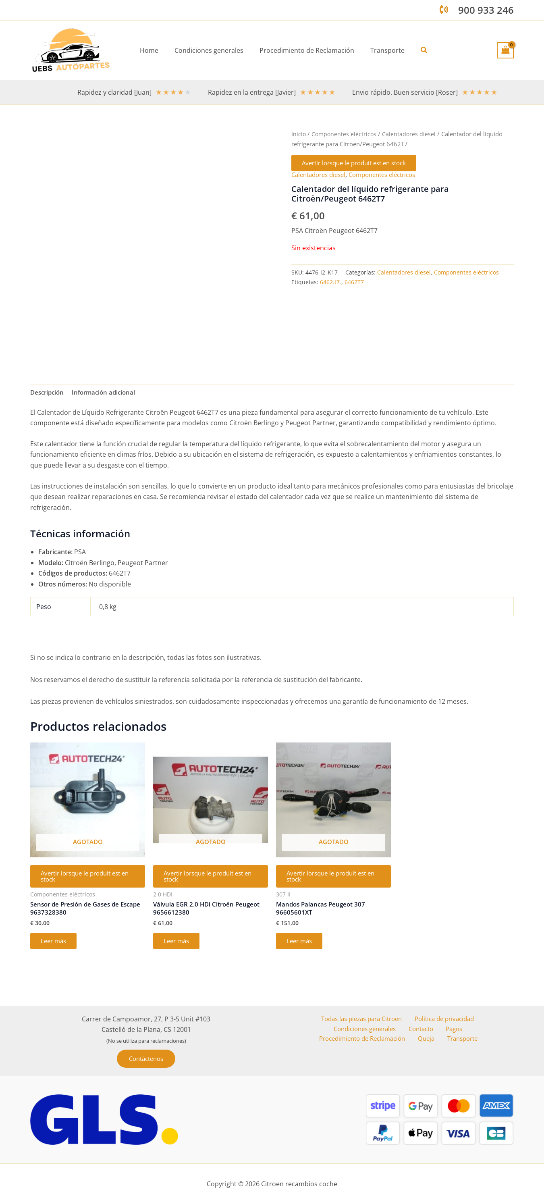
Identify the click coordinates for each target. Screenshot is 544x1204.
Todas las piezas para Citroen (360, 1020)
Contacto (423, 1030)
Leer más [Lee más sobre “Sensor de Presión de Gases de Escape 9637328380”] (56, 947)
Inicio (298, 134)
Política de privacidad (444, 1020)
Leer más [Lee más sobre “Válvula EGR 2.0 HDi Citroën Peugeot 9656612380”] (179, 947)
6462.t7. (330, 283)
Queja (430, 1041)
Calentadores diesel (411, 134)
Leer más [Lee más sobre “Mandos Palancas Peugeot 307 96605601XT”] (302, 947)
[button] (417, 50)
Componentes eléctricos (345, 134)
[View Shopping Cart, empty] (505, 50)
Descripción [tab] (48, 393)
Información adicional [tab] (108, 393)
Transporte (462, 1041)
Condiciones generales (368, 1030)
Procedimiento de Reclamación (367, 1041)
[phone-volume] (444, 9)
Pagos (453, 1030)
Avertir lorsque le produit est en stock (360, 163)
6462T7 (354, 283)
